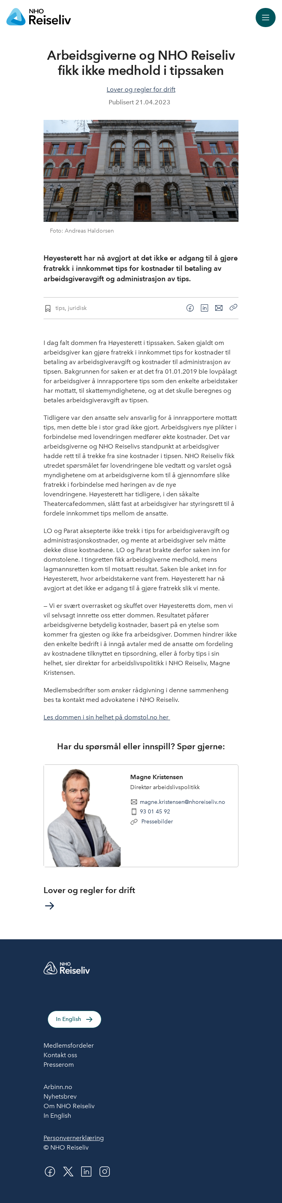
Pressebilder (156, 821)
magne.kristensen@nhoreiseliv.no (182, 801)
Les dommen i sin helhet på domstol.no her (107, 717)
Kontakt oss (60, 1055)
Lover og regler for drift (141, 89)
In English (68, 1019)
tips (60, 308)
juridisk (77, 308)
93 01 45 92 (155, 811)
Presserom (59, 1064)
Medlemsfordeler (69, 1045)
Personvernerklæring (74, 1138)
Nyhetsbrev (60, 1096)
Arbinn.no (58, 1087)
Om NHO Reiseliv (69, 1106)
